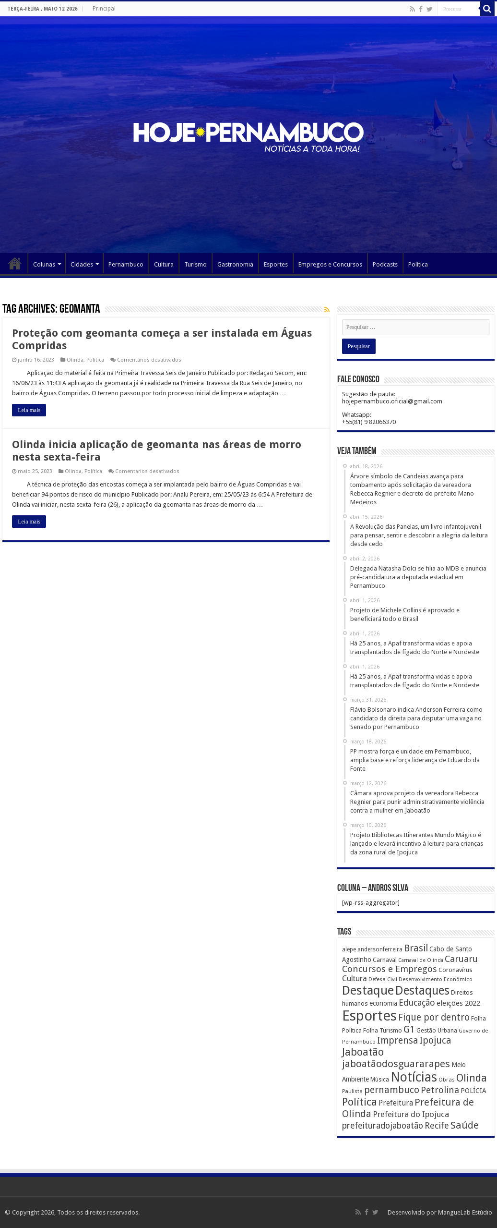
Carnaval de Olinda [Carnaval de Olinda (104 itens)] (420, 960)
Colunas (44, 264)
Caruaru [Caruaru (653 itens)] (461, 959)
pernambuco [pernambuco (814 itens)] (391, 1089)
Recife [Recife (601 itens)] (437, 1125)
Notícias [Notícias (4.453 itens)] (413, 1077)
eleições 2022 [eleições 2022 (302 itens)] (458, 1003)
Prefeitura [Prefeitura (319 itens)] (396, 1103)
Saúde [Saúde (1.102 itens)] (464, 1125)
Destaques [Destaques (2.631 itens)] (422, 990)
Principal (104, 8)
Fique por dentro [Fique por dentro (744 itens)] (434, 1017)
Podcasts (385, 264)
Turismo (195, 264)
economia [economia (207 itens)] (383, 1003)
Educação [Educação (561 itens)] (417, 1002)
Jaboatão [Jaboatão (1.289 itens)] (363, 1052)
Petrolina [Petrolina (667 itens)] (440, 1090)
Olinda (75, 360)
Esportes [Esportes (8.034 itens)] (369, 1016)
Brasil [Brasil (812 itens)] (416, 948)
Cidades (82, 264)
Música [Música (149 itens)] (379, 1079)
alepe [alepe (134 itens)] (349, 949)
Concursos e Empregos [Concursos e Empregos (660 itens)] (389, 969)
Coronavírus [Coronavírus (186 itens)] (455, 969)
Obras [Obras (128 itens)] (446, 1079)
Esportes (276, 264)
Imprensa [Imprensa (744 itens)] (397, 1040)
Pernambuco (125, 264)
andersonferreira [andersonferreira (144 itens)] (379, 949)
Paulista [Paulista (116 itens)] (352, 1091)
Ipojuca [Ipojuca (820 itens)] (435, 1040)
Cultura (164, 264)
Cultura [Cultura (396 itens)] (354, 978)
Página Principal (14, 263)
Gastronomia (235, 264)
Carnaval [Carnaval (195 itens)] (385, 959)
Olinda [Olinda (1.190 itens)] (471, 1078)
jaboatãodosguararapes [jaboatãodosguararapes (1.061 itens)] (396, 1064)
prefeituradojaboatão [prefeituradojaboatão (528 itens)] (382, 1126)
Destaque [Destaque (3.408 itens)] (368, 990)
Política (418, 264)
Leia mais (29, 410)
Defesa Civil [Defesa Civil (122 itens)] (382, 979)
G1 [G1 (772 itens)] (409, 1029)
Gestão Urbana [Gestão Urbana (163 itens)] (436, 1030)
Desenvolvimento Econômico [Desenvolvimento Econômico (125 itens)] (436, 979)
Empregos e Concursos (330, 264)
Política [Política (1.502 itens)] (359, 1101)
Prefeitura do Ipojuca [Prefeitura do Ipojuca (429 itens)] (411, 1114)
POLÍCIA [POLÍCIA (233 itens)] (473, 1090)
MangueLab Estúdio (465, 1212)
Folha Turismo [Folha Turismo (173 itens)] (382, 1030)
